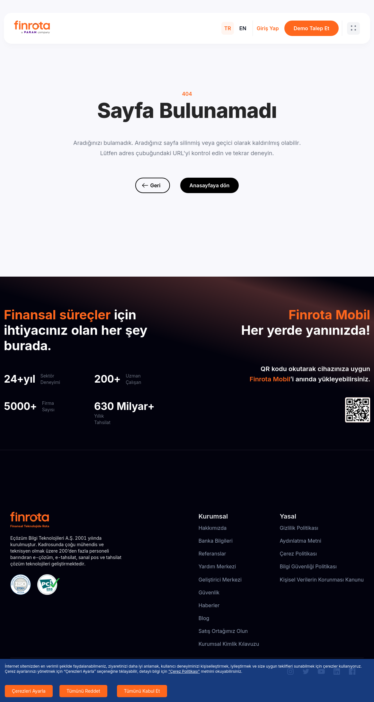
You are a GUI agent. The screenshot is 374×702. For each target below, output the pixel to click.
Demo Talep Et (311, 28)
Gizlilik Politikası (299, 528)
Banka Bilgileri (216, 541)
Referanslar (212, 553)
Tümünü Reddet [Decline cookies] (83, 691)
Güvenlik (209, 592)
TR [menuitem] (227, 28)
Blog (204, 618)
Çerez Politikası (298, 553)
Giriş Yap (268, 28)
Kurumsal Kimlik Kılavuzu (229, 644)
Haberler (209, 605)
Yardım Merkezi (217, 566)
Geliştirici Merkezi (220, 579)
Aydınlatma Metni (300, 541)
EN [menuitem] (242, 28)
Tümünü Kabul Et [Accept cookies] (142, 691)
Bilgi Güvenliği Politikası (308, 566)
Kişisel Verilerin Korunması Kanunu (322, 579)
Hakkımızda (213, 528)
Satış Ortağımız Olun (223, 631)
